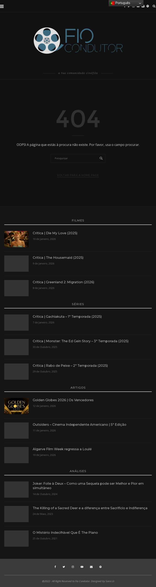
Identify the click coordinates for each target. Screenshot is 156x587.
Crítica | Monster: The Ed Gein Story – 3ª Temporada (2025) (81, 341)
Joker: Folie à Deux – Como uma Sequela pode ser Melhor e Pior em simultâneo (88, 486)
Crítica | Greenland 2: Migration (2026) (63, 282)
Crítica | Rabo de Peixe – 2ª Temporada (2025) (70, 366)
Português (120, 3)
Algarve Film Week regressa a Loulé (62, 449)
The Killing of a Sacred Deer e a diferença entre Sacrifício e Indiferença (90, 508)
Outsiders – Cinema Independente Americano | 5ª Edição (79, 425)
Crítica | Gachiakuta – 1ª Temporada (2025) (67, 317)
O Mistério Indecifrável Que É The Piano (65, 533)
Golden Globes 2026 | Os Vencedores (63, 400)
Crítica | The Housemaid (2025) (58, 258)
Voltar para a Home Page (78, 175)
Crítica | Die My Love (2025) (55, 233)
